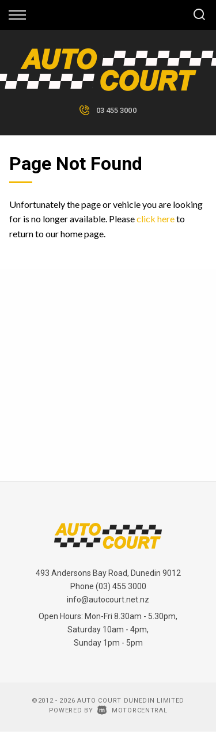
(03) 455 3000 (121, 586)
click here (156, 218)
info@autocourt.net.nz (108, 599)
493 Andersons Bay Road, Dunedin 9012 (108, 573)
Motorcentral (132, 710)
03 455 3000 (116, 110)
